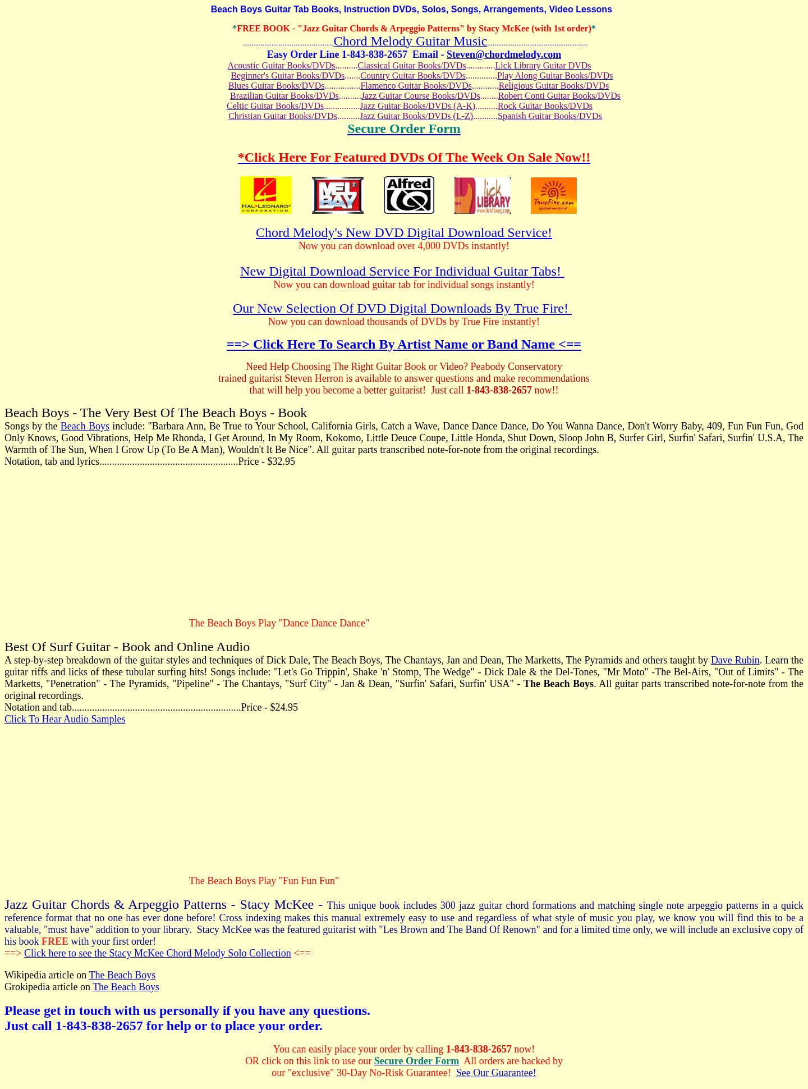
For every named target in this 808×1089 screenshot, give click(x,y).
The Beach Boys (122, 975)
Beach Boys (85, 426)
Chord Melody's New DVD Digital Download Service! (404, 232)
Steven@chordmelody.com (504, 54)
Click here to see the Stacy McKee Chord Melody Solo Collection (157, 953)
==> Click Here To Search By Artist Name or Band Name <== (404, 344)
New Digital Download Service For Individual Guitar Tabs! (402, 271)
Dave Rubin (735, 660)
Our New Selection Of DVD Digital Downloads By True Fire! (402, 308)
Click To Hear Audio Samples (64, 719)
